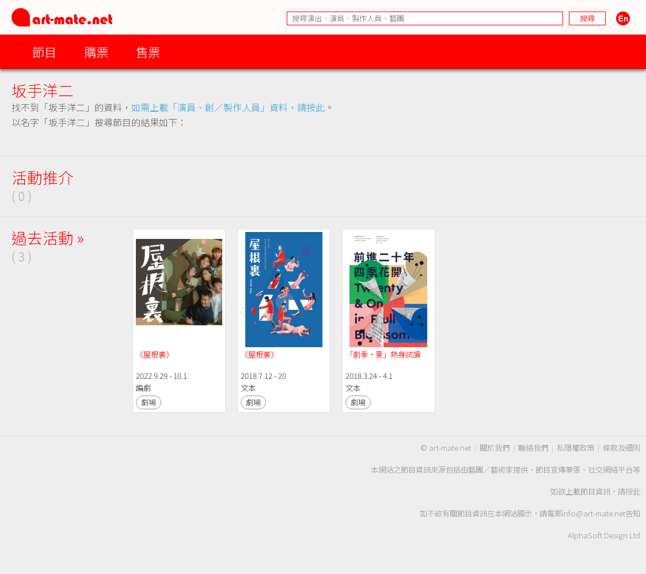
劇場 (148, 402)
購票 (96, 51)
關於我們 (495, 447)
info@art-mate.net (593, 513)
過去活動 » (48, 237)
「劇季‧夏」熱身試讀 (382, 354)
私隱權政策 (575, 447)
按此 (632, 491)
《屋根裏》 (154, 354)
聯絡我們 (533, 447)
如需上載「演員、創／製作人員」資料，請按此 (228, 107)
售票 (148, 51)
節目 (44, 51)
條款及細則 (621, 447)
